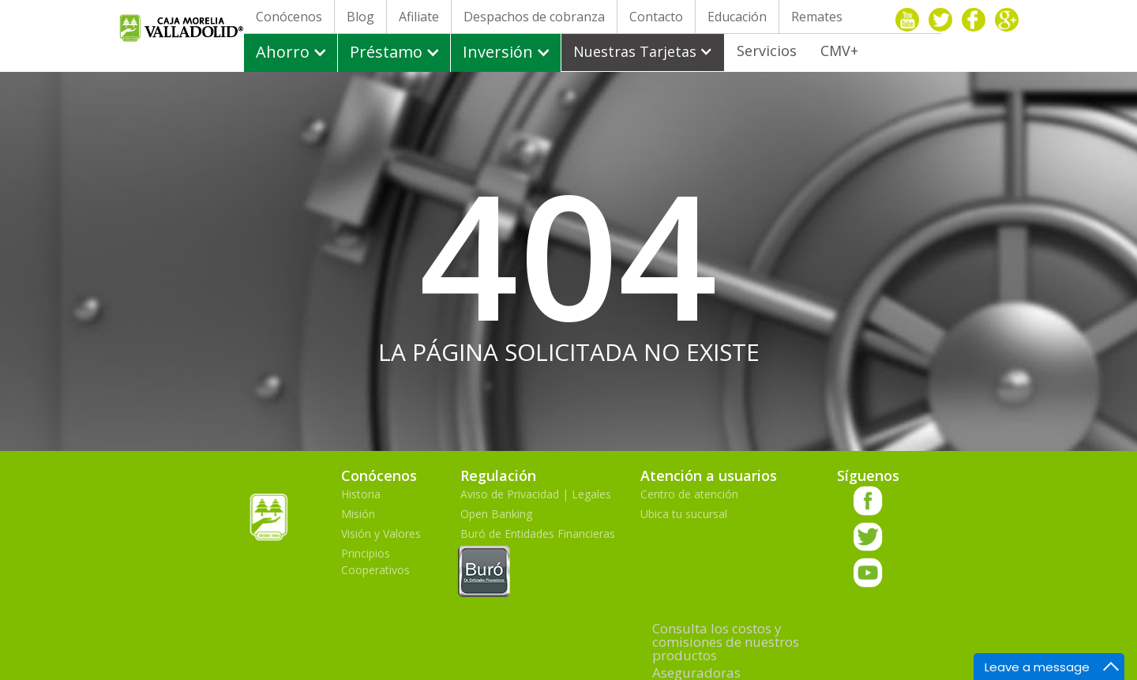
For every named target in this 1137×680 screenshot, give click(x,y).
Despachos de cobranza (534, 16)
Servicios (767, 50)
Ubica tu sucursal (683, 513)
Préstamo (386, 51)
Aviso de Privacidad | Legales (535, 494)
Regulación (498, 475)
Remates (816, 16)
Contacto (656, 16)
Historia (361, 494)
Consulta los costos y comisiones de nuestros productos (725, 642)
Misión (358, 513)
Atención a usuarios (708, 475)
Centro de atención (689, 494)
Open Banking (496, 513)
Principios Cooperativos (375, 561)
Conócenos (289, 16)
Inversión (498, 51)
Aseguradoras (696, 672)
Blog (360, 16)
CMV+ (839, 50)
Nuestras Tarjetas (634, 51)
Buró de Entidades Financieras (537, 563)
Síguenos (868, 475)
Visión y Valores (381, 533)
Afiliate (419, 16)
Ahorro (283, 51)
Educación (737, 16)
